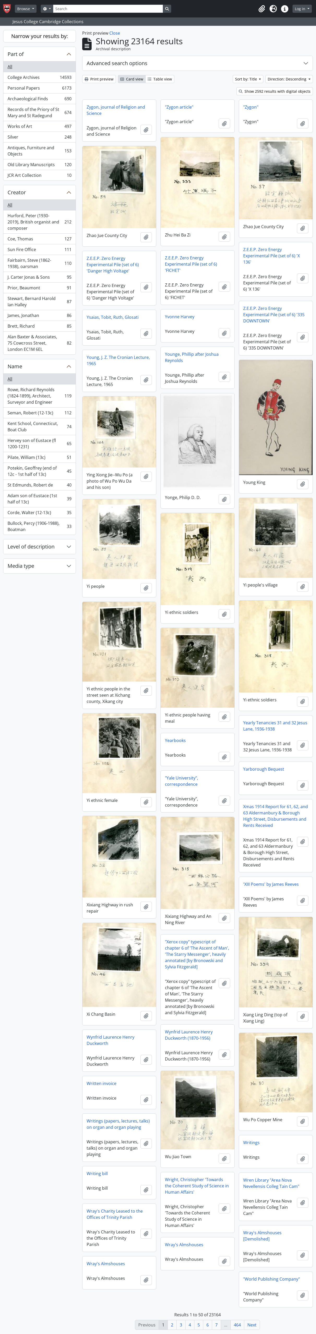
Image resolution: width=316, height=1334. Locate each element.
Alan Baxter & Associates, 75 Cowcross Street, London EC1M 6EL (39, 343)
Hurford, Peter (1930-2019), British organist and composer (39, 222)
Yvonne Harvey (179, 317)
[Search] (108, 9)
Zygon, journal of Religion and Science (116, 110)
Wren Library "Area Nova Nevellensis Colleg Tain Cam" (271, 1183)
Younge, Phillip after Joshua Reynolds (192, 357)
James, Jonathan (39, 316)
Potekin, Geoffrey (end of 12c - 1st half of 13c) (39, 471)
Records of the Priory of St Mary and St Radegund (39, 113)
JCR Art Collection (39, 176)
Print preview (99, 79)
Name (15, 366)
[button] (261, 9)
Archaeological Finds (39, 100)
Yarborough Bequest (263, 769)
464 (237, 1325)
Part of (16, 54)
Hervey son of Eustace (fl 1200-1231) (39, 444)
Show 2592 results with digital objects (275, 91)
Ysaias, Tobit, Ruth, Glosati (113, 317)
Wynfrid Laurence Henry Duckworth (110, 1040)
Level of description (31, 546)
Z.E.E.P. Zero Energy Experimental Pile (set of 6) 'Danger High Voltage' (113, 264)
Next (252, 1325)
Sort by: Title (246, 79)
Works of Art (39, 127)
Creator (17, 192)
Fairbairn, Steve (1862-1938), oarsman (39, 263)
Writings (251, 1142)
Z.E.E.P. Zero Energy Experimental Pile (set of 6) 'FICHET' (191, 264)
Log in (300, 8)
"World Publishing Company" (271, 1279)
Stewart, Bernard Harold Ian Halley (39, 302)
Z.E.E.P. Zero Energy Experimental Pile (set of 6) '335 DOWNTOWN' (274, 315)
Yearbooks (175, 740)
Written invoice (101, 1083)
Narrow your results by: (39, 36)
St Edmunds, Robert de (39, 486)
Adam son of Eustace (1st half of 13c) (39, 499)
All (10, 67)
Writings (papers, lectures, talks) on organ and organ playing (118, 1124)
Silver (39, 138)
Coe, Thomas (39, 240)
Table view (160, 79)
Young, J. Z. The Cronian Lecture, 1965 (118, 360)
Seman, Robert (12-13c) (39, 414)
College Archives (39, 78)
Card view (131, 79)
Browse (24, 8)
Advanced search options (117, 63)
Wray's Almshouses (184, 1245)
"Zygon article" (179, 107)
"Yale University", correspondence (181, 781)
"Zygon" (250, 107)
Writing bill (97, 1173)
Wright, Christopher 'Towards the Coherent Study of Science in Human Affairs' (197, 1186)
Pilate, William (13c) (39, 458)
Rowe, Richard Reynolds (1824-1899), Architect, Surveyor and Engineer (39, 396)
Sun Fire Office (39, 250)
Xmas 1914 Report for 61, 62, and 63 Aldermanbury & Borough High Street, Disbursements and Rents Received (275, 816)
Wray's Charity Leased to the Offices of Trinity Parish (115, 1214)
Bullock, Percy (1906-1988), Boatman (39, 526)
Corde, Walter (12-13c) (39, 513)
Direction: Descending (287, 79)
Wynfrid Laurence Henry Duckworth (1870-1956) (189, 1035)
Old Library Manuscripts (39, 165)
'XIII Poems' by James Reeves (271, 884)
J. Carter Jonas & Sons (39, 278)
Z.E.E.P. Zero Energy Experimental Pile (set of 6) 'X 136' (271, 256)
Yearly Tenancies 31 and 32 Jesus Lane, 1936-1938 (275, 726)
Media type (21, 565)
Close (114, 33)
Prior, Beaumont (39, 289)
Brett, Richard (39, 327)
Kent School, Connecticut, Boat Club (39, 427)
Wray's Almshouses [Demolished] (262, 1236)
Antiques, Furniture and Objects (39, 151)
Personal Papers (39, 89)
